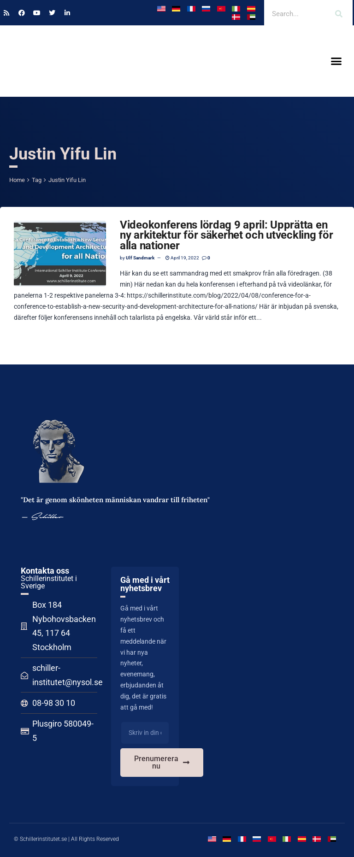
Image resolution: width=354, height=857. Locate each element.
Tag (36, 179)
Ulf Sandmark (140, 257)
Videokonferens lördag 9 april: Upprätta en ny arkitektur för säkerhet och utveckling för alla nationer (226, 235)
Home (17, 179)
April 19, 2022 (182, 257)
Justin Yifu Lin (67, 179)
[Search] (338, 13)
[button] (336, 61)
